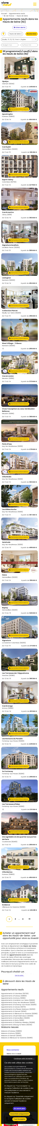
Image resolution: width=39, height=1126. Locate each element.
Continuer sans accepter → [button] (24, 1059)
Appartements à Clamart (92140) (14, 1011)
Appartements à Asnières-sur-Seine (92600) (18, 1000)
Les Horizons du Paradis (12, 738)
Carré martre (8, 212)
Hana (4, 575)
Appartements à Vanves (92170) (13, 1007)
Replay (5, 608)
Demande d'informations (18, 76)
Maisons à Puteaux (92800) (11, 1031)
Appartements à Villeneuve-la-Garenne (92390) (19, 1014)
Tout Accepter (19, 1119)
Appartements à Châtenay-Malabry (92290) (18, 1022)
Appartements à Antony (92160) (13, 998)
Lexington (6, 278)
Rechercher (31, 34)
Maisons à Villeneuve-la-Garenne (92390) (17, 1038)
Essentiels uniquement (19, 1114)
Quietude (6, 542)
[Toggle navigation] (35, 4)
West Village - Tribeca (11, 343)
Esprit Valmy (7, 179)
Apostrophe (7, 114)
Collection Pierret (10, 310)
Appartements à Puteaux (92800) (14, 996)
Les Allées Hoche (9, 509)
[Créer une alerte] (19, 27)
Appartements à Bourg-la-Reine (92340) (16, 1025)
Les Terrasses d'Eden (11, 804)
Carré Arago (7, 706)
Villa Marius (7, 872)
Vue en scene (8, 376)
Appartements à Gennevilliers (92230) (15, 1018)
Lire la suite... (19, 975)
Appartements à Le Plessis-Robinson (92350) (18, 1009)
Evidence (6, 905)
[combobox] (19, 40)
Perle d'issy (7, 444)
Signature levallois (10, 245)
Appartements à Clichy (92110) (12, 1020)
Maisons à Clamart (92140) (11, 1036)
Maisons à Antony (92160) (11, 1033)
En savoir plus (19, 1108)
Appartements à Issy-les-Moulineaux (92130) (18, 1002)
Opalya (5, 81)
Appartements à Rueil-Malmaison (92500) (17, 1016)
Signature (6, 640)
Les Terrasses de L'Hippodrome (15, 673)
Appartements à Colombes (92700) (15, 994)
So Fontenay (7, 771)
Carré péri (6, 147)
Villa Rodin (6, 477)
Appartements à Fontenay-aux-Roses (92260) (19, 1005)
